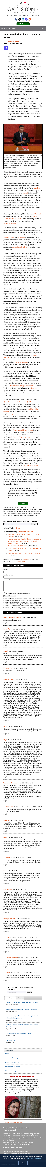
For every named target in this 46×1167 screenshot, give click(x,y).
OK (23, 1163)
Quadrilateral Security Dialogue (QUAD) (17, 402)
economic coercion (10, 224)
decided (25, 193)
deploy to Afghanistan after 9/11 (22, 437)
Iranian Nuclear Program (12, 1058)
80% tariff (38, 214)
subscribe (26, 559)
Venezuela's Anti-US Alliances (18, 546)
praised (31, 388)
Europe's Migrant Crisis (12, 1062)
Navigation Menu (8, 29)
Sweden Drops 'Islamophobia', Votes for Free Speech (21, 1009)
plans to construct (22, 362)
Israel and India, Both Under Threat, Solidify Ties (24, 553)
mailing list (21, 561)
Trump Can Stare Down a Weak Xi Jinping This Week (22, 1002)
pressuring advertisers (19, 247)
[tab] (10, 998)
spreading (36, 188)
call (9, 174)
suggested (21, 237)
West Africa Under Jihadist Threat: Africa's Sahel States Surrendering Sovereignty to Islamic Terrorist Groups (24, 541)
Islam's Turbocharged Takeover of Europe (18, 1033)
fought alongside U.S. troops (23, 430)
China (18, 528)
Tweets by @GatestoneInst (13, 1122)
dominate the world (31, 465)
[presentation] (10, 998)
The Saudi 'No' (10, 1040)
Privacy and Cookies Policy (34, 1158)
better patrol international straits (19, 414)
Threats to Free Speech (12, 1071)
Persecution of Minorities (12, 1066)
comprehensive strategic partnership (21, 386)
